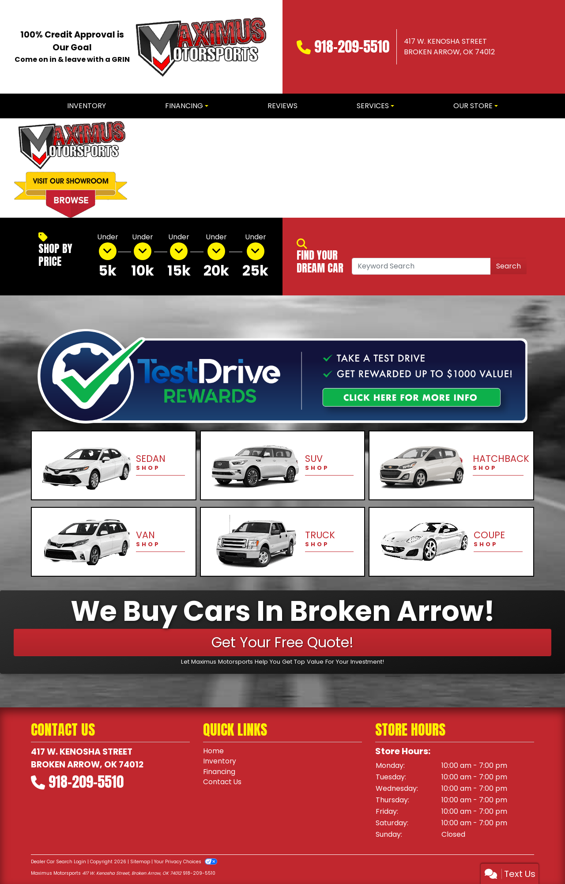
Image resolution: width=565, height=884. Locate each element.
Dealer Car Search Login (58, 861)
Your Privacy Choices (185, 861)
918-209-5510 (351, 46)
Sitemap (140, 861)
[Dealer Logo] (200, 46)
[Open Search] (421, 266)
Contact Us (222, 783)
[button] (149, 167)
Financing (219, 772)
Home (213, 751)
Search (508, 266)
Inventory (220, 761)
